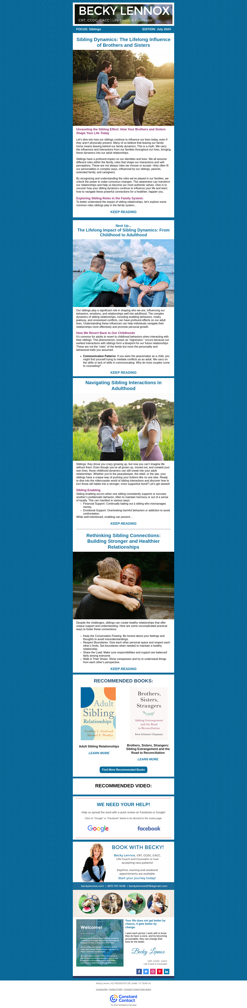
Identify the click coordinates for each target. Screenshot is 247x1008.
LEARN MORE (99, 753)
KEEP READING (123, 212)
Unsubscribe (101, 989)
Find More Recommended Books (123, 769)
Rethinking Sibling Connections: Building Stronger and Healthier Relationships (123, 541)
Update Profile (115, 989)
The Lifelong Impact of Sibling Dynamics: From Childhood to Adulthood (123, 232)
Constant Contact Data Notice (137, 989)
